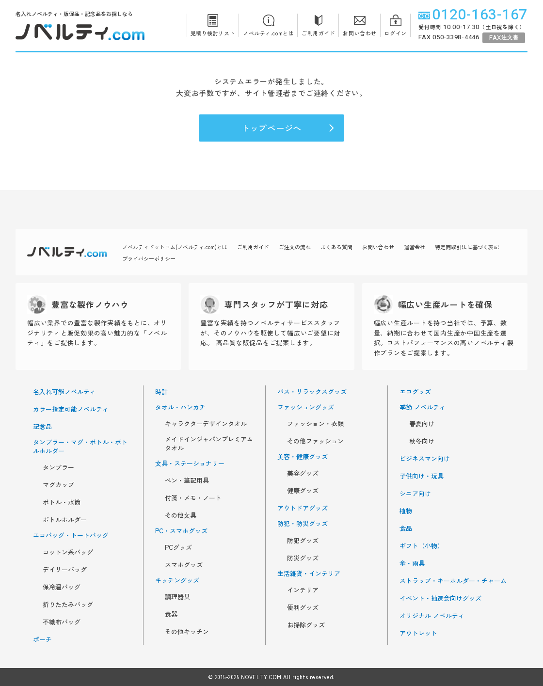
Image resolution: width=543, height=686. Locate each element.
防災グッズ (303, 558)
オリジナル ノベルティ (431, 615)
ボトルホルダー (65, 519)
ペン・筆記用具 (187, 480)
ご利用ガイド (318, 25)
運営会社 (414, 247)
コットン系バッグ (68, 552)
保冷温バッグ (61, 587)
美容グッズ (303, 473)
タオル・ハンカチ (180, 407)
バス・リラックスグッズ (312, 391)
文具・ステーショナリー (189, 463)
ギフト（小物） (421, 546)
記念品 (42, 426)
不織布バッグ (61, 622)
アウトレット (418, 633)
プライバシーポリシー (149, 258)
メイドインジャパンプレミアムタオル (209, 443)
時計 (161, 391)
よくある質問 (336, 247)
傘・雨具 (412, 563)
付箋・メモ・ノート (193, 498)
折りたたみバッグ (68, 604)
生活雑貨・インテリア (308, 573)
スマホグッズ (184, 564)
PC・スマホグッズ (181, 530)
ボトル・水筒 (61, 502)
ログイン (395, 25)
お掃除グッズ (306, 625)
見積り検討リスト (213, 25)
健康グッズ (303, 490)
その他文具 (180, 515)
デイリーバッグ (65, 569)
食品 (405, 528)
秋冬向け (421, 441)
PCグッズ (178, 547)
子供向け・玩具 (421, 476)
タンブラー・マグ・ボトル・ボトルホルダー (80, 446)
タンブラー (58, 467)
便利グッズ (303, 607)
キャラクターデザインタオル (206, 423)
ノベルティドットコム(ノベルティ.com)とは (174, 247)
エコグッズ (415, 391)
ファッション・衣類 (315, 423)
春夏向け (421, 423)
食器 (171, 614)
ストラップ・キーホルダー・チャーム (453, 580)
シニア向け (415, 493)
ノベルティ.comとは (268, 25)
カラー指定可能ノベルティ (71, 409)
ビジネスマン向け (424, 458)
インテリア (303, 590)
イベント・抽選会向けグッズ (440, 598)
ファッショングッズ (305, 407)
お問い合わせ (359, 25)
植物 (405, 511)
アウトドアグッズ (302, 508)
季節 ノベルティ (422, 407)
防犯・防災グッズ (302, 523)
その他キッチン (187, 631)
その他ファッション (315, 441)
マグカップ (58, 484)
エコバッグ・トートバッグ (71, 535)
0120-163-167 (472, 15)
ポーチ (42, 639)
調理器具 (177, 596)
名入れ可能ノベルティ (64, 391)
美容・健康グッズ (302, 456)
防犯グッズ (303, 540)
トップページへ (288, 128)
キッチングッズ (177, 580)
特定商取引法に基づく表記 (467, 247)
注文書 (504, 37)
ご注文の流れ (295, 247)
